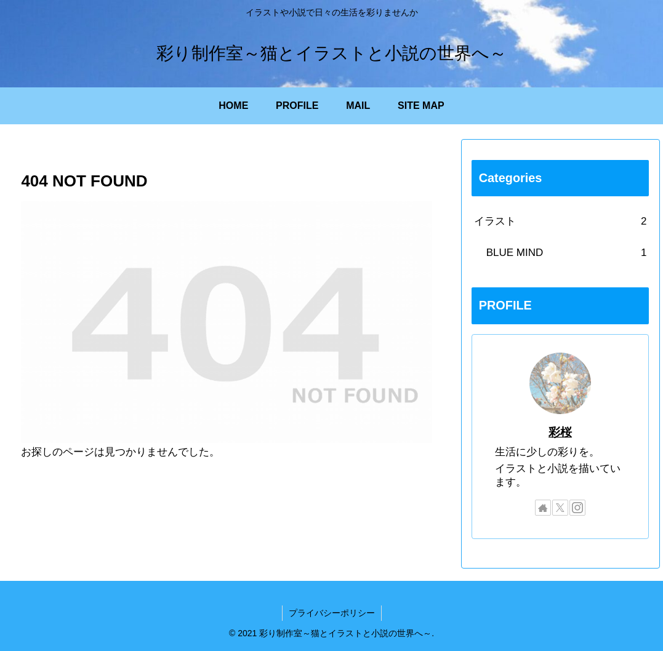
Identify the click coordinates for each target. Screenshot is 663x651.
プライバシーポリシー (332, 613)
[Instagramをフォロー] (577, 508)
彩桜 (560, 432)
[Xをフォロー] (560, 508)
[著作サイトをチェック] (543, 508)
